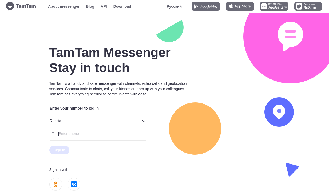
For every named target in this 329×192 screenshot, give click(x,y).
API (104, 6)
